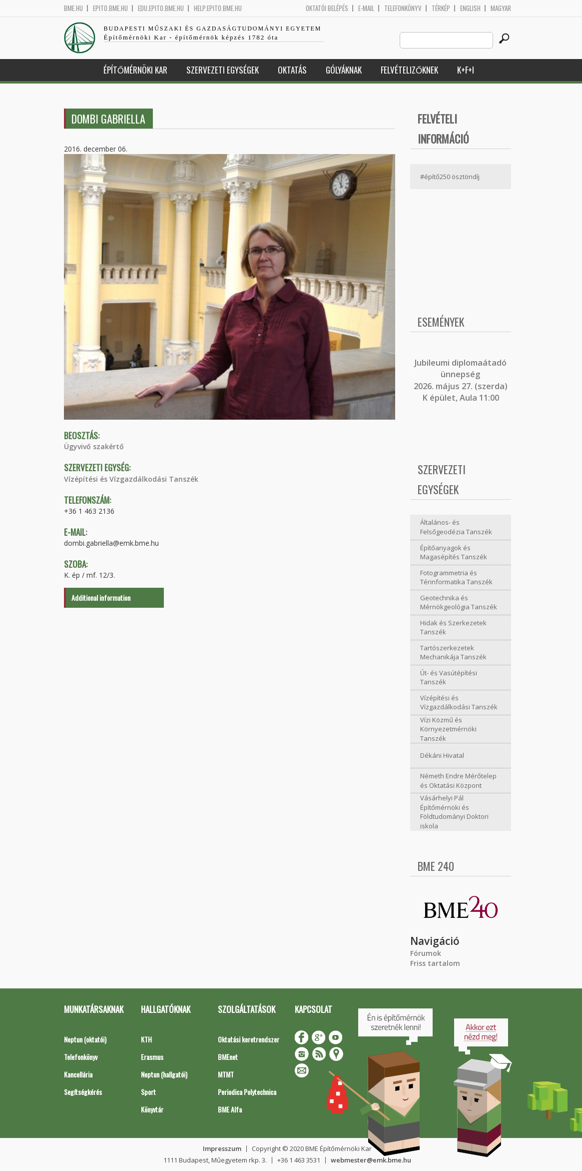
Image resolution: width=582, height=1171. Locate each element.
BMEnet (228, 1056)
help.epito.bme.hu (218, 8)
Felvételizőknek (409, 70)
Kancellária (78, 1074)
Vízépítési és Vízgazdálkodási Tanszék (131, 479)
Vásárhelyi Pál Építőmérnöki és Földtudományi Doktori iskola (454, 811)
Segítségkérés (83, 1091)
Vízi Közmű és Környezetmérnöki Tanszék (448, 729)
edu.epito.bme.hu (161, 8)
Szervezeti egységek (222, 70)
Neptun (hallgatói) (164, 1074)
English (470, 8)
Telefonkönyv (403, 8)
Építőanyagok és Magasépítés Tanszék (453, 552)
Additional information (100, 597)
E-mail (366, 8)
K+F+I (465, 70)
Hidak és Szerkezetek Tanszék (453, 627)
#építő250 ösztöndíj (450, 176)
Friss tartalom (435, 963)
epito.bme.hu (110, 8)
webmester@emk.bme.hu (371, 1159)
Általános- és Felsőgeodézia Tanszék (456, 527)
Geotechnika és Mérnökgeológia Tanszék (458, 602)
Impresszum (222, 1148)
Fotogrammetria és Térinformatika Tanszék (456, 577)
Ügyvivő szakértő (94, 446)
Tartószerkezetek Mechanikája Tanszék (453, 652)
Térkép (441, 8)
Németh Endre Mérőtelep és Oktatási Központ (458, 780)
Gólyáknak (344, 70)
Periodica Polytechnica (247, 1091)
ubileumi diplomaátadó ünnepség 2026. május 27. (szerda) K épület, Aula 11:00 (461, 380)
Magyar (501, 8)
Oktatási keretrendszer (248, 1039)
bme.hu (73, 8)
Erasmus (152, 1056)
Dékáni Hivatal (442, 755)
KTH (146, 1039)
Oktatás (292, 70)
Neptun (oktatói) (85, 1039)
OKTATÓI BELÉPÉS (327, 8)
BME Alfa (230, 1109)
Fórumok (425, 953)
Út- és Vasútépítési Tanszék (448, 677)
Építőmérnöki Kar (135, 70)
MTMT (226, 1074)
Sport (148, 1091)
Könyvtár (152, 1109)
